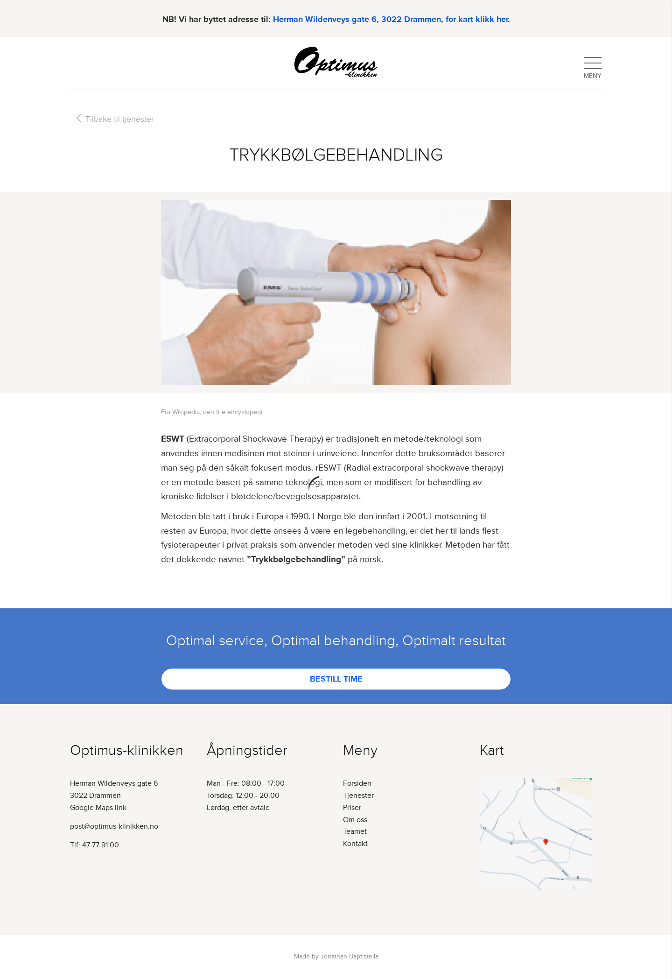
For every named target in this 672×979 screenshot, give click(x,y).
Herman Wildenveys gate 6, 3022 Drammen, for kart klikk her (390, 17)
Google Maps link (98, 807)
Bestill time (336, 679)
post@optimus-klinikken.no (114, 826)
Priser (352, 807)
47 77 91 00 (100, 845)
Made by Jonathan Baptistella (336, 956)
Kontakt (355, 843)
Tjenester (358, 795)
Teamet (355, 831)
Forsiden (357, 783)
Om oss (355, 819)
